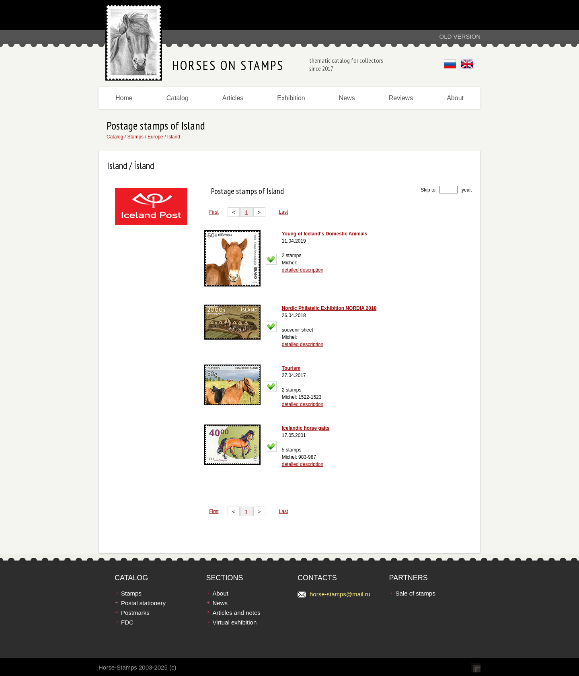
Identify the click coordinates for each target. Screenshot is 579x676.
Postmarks (135, 612)
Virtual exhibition (235, 622)
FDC (127, 622)
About (455, 98)
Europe (155, 137)
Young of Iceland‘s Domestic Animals (325, 234)
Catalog (177, 98)
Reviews (401, 98)
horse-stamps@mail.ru (340, 594)
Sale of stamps (415, 593)
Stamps (135, 137)
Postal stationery (143, 603)
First (213, 212)
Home (124, 98)
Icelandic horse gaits (306, 428)
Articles (232, 98)
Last (283, 212)
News (347, 98)
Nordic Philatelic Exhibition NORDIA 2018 (329, 308)
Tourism (291, 368)
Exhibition (291, 98)
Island (173, 137)
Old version (459, 36)
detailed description (302, 270)
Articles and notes (237, 612)
